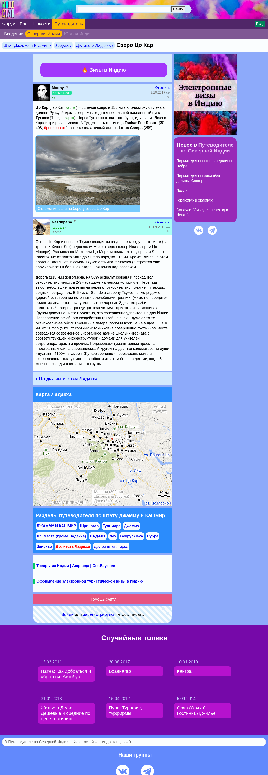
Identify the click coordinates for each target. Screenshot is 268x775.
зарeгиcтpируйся (99, 614)
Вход (260, 24)
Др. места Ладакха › (94, 45)
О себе (56, 232)
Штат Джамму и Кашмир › (27, 45)
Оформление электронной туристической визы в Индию (89, 581)
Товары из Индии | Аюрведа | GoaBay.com (75, 566)
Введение (13, 33)
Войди (67, 614)
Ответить (162, 87)
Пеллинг (183, 191)
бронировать (55, 128)
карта (70, 107)
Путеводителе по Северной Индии (206, 148)
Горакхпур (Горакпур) (194, 200)
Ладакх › (63, 45)
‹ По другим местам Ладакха (67, 378)
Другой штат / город (111, 546)
